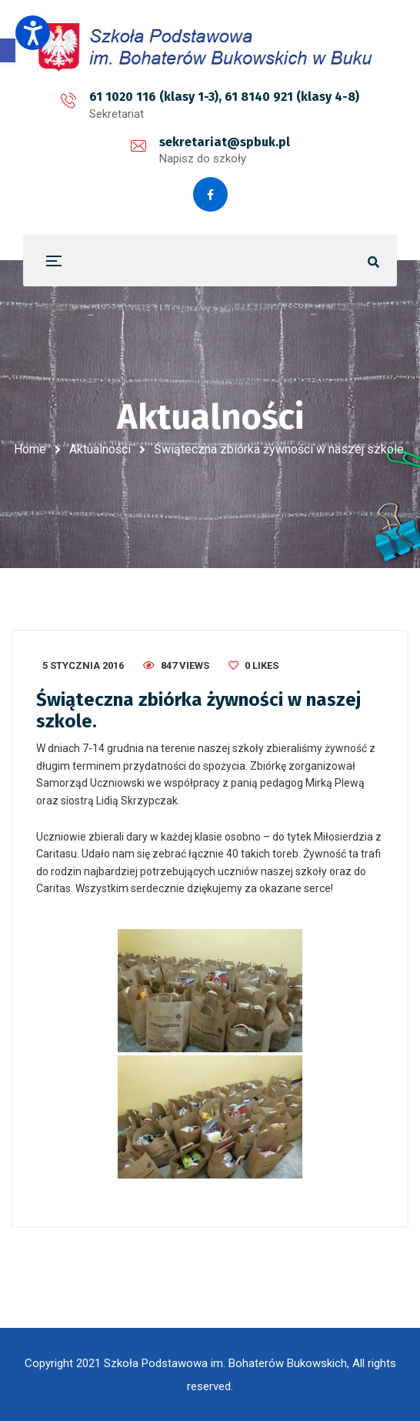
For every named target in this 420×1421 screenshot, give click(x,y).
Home (30, 449)
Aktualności (100, 449)
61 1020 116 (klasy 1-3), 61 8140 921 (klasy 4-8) (224, 96)
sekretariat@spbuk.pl (224, 142)
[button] (7, 50)
